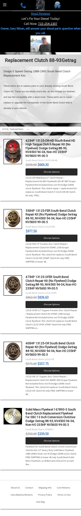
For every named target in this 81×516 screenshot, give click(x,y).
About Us (15, 487)
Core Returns (63, 487)
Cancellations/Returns (21, 494)
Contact (29, 487)
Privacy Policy (45, 494)
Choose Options (52, 172)
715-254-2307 (47, 23)
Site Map (40, 501)
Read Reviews (40, 13)
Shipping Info (45, 487)
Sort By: (5, 129)
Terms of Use (64, 494)
